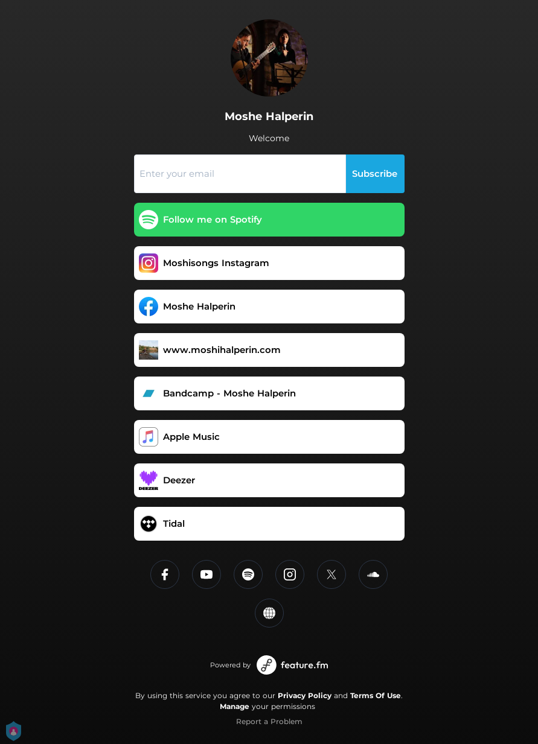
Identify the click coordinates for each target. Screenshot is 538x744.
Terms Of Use (375, 695)
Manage (234, 706)
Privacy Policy (304, 695)
